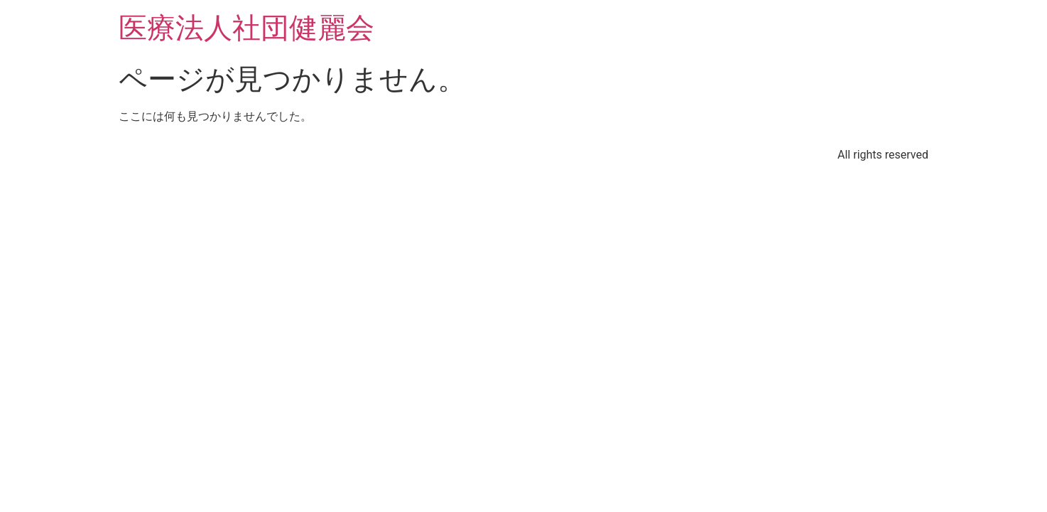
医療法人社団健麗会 (246, 28)
